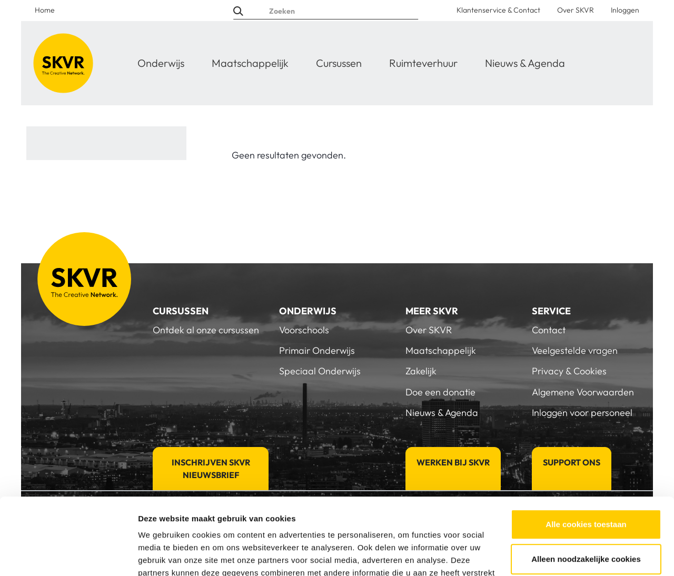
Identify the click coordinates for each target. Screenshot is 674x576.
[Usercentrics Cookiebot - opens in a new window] (68, 555)
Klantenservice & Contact (498, 10)
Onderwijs (160, 62)
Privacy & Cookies (569, 371)
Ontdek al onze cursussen (206, 330)
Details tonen (163, 555)
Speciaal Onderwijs (320, 371)
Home (45, 10)
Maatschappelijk (250, 62)
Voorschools (304, 330)
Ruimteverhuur (423, 62)
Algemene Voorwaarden (583, 392)
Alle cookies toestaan (586, 452)
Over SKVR (575, 10)
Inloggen (625, 10)
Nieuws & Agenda (525, 62)
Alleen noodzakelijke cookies (586, 486)
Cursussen (339, 62)
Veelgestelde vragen (575, 350)
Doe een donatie (440, 392)
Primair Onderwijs (317, 350)
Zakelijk (421, 371)
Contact (549, 330)
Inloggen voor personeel (582, 412)
